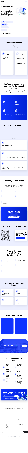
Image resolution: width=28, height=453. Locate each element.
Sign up (16, 396)
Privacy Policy (7, 427)
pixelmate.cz (25, 432)
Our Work (7, 425)
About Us (7, 424)
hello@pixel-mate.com (11, 1)
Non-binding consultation (14, 216)
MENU (26, 1)
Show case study (20, 238)
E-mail (4, 395)
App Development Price (21, 419)
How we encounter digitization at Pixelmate (7, 34)
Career (7, 426)
